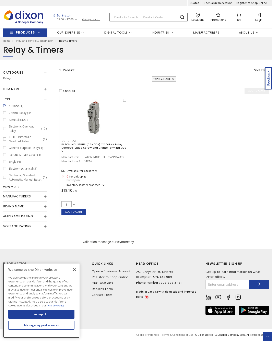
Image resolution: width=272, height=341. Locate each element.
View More (11, 187)
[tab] (25, 72)
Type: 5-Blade (161, 79)
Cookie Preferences (147, 335)
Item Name (11, 89)
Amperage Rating (18, 216)
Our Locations (102, 283)
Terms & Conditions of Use (177, 335)
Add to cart (73, 212)
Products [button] (25, 32)
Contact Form (102, 295)
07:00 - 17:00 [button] (65, 19)
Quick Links (102, 263)
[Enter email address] (227, 284)
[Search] (148, 17)
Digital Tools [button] (116, 33)
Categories (13, 72)
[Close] (74, 269)
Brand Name (13, 206)
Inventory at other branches (84, 185)
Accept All (41, 314)
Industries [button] (160, 33)
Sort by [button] (259, 70)
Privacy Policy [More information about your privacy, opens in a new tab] (56, 305)
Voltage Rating (17, 226)
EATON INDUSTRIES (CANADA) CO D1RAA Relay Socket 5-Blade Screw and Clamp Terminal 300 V (93, 148)
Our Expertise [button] (68, 33)
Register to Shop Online (251, 3)
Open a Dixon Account (217, 3)
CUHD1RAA (68, 141)
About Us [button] (247, 33)
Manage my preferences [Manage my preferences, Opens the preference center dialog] (41, 325)
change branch (91, 19)
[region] (41, 301)
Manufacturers (206, 33)
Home (6, 40)
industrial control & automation (35, 40)
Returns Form (102, 289)
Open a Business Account (111, 271)
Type (7, 99)
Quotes (194, 3)
